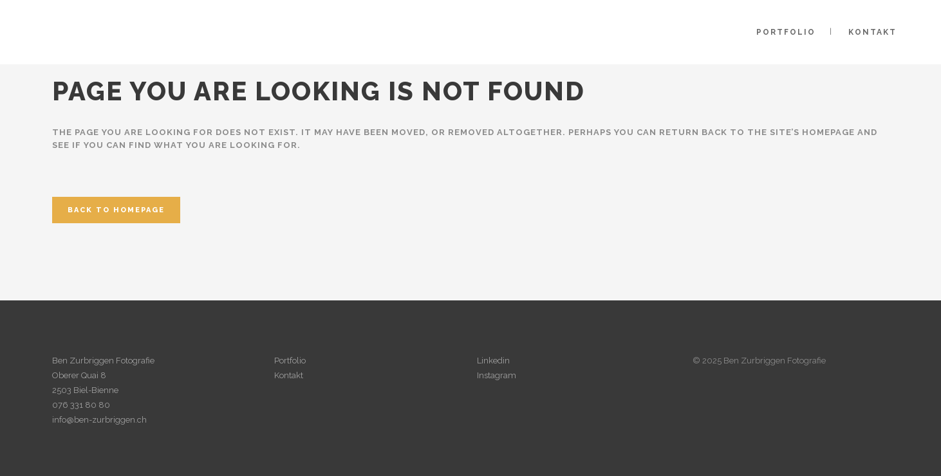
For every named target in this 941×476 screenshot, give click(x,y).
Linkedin (493, 360)
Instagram (496, 375)
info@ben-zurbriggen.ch (99, 420)
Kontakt (288, 375)
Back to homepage (116, 210)
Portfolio (290, 360)
